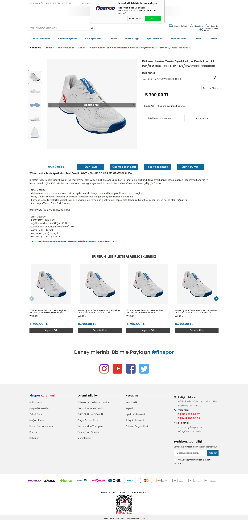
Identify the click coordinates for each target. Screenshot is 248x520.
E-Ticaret (114, 516)
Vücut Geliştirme (67, 36)
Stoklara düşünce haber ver (171, 102)
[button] (216, 296)
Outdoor (214, 36)
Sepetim (130, 408)
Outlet (197, 36)
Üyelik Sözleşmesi (135, 414)
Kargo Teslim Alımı (88, 420)
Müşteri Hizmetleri (39, 408)
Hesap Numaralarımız (41, 426)
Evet (153, 18)
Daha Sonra (135, 18)
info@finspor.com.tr (190, 429)
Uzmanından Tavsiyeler (90, 426)
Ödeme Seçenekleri (137, 426)
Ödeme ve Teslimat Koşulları (94, 402)
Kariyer (33, 432)
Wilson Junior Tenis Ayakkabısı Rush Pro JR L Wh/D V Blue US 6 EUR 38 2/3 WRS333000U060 (50, 307)
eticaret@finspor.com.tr (193, 425)
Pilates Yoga (132, 36)
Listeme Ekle (202, 115)
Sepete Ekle (50, 326)
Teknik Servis (36, 414)
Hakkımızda (35, 402)
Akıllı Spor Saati (94, 36)
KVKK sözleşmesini (187, 457)
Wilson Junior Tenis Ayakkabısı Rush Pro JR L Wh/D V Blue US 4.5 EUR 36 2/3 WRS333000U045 (197, 307)
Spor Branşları (155, 36)
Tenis (114, 36)
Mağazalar (86, 3)
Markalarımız (178, 36)
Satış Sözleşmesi (135, 420)
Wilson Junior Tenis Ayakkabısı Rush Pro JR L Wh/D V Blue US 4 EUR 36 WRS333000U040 (148, 307)
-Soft (106, 516)
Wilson (33, 312)
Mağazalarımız (37, 420)
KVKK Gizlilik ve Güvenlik (90, 414)
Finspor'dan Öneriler (89, 432)
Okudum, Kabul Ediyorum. (192, 459)
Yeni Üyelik (131, 402)
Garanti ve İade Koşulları (91, 408)
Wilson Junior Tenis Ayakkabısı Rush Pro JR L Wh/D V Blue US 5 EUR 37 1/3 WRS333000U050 (99, 307)
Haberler (34, 438)
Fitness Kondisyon (39, 36)
